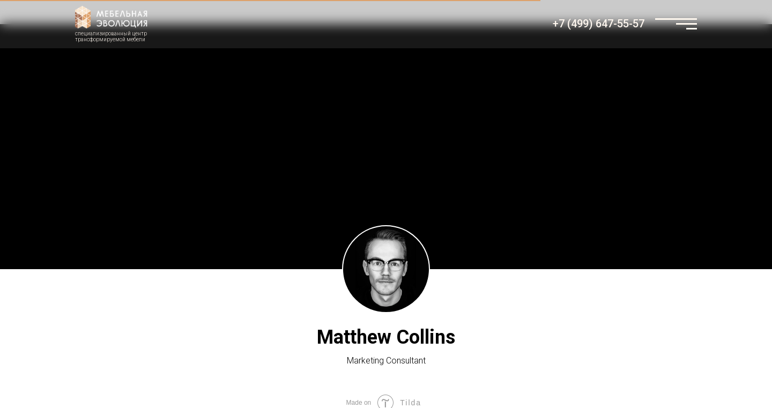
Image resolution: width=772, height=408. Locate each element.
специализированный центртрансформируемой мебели (111, 36)
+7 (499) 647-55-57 (598, 23)
